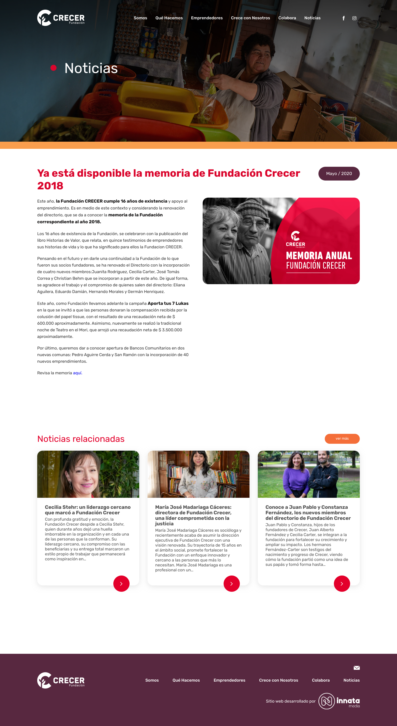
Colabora (287, 17)
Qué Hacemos (169, 17)
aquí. (77, 372)
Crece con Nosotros (250, 17)
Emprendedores (207, 17)
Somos (140, 17)
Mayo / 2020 (339, 173)
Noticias (312, 17)
